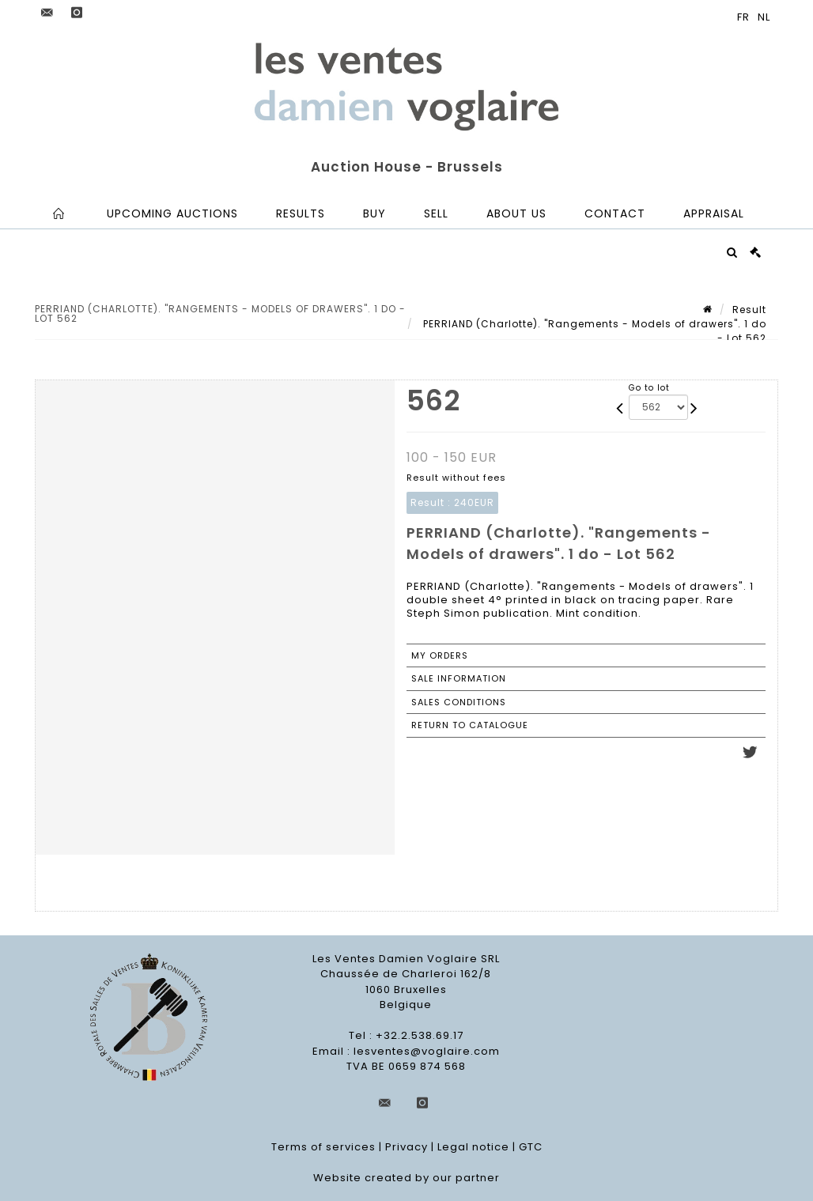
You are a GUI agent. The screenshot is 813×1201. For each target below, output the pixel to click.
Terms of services (323, 1146)
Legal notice (473, 1146)
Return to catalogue (469, 725)
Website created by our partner (406, 1177)
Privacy (406, 1146)
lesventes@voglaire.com (427, 1051)
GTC (531, 1146)
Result (749, 309)
